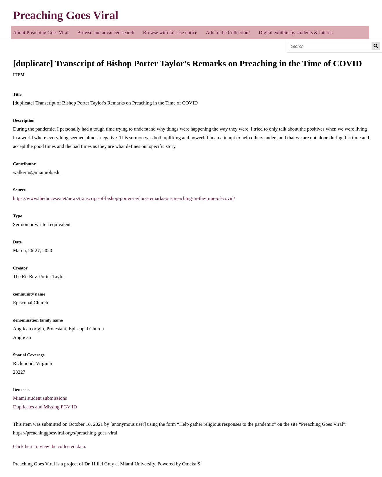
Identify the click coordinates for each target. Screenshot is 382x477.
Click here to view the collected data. (49, 446)
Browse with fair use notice (170, 32)
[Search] (330, 46)
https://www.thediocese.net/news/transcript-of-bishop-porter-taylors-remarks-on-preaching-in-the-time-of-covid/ (124, 198)
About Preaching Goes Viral (41, 32)
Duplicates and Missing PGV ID (45, 407)
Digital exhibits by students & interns (296, 32)
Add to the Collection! (228, 32)
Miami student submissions (40, 398)
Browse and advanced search (105, 32)
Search (376, 46)
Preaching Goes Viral (66, 15)
